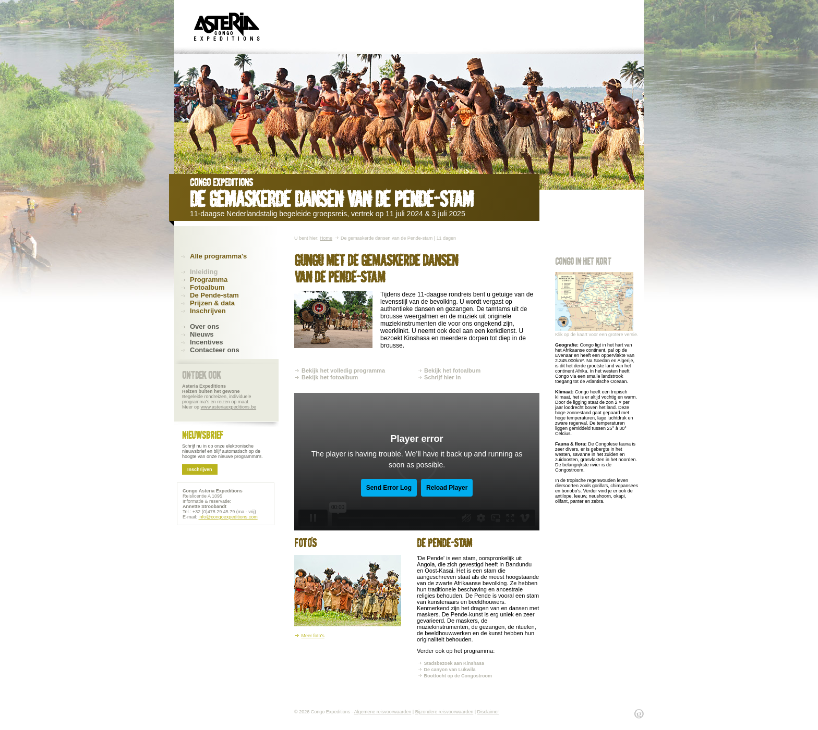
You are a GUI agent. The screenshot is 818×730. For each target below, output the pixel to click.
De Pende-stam (214, 295)
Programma (208, 279)
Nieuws (202, 334)
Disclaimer (488, 711)
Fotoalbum (207, 287)
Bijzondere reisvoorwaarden (444, 711)
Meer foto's (313, 635)
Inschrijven (208, 311)
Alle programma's (218, 256)
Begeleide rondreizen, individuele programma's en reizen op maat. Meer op (219, 396)
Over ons (204, 326)
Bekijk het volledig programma (343, 370)
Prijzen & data (212, 303)
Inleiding (204, 272)
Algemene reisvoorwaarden (383, 711)
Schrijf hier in (442, 377)
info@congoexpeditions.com (228, 516)
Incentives (206, 342)
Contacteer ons (214, 350)
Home (326, 238)
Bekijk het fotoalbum (330, 377)
